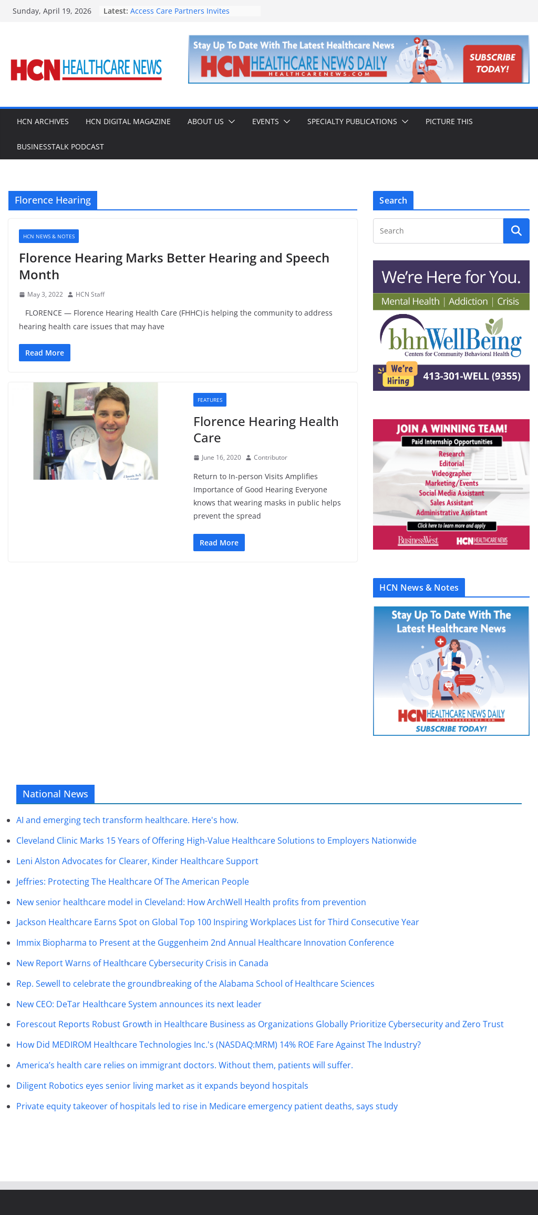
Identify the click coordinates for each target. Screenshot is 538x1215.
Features (210, 399)
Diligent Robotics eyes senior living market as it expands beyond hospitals (162, 1085)
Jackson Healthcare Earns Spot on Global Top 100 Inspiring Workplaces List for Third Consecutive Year (217, 922)
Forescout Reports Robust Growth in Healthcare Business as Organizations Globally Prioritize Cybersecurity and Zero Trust (260, 1024)
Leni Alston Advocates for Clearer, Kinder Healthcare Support (137, 861)
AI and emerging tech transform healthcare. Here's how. (127, 820)
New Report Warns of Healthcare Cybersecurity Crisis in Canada (142, 963)
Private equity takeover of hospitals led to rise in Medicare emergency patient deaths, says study (207, 1106)
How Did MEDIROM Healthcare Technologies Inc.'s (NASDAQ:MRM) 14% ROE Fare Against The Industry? (218, 1044)
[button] (229, 121)
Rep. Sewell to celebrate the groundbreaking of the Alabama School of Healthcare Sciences (195, 983)
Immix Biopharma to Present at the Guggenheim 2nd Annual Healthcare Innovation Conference (205, 942)
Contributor (270, 457)
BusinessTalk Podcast (60, 146)
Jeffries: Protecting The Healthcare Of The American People (132, 881)
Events (265, 121)
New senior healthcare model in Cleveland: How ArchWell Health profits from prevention (191, 902)
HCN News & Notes (49, 236)
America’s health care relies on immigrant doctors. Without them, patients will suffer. (184, 1065)
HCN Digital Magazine (128, 121)
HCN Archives (43, 121)
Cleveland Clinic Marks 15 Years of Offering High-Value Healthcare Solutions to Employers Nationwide (216, 840)
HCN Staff (90, 294)
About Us (206, 121)
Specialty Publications (352, 121)
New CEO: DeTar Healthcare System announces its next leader (139, 1004)
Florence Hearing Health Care (266, 429)
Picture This (449, 121)
